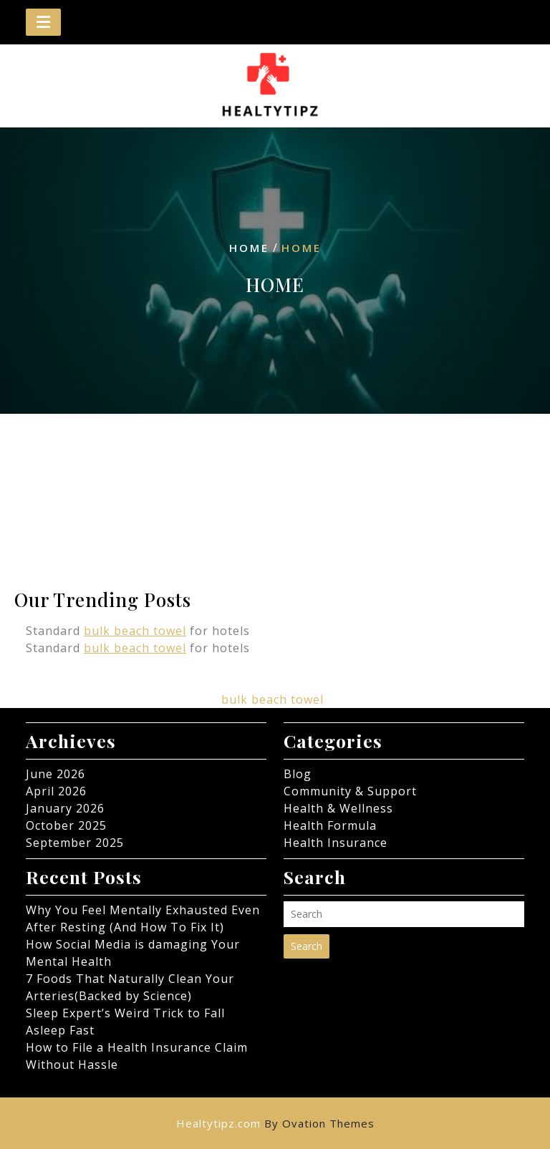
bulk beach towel (135, 631)
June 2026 (55, 774)
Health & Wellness (338, 808)
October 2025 (66, 825)
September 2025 (75, 842)
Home (249, 248)
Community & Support (350, 791)
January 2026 (65, 808)
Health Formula (330, 825)
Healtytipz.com (275, 1123)
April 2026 (56, 791)
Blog (298, 774)
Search (306, 946)
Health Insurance (335, 842)
